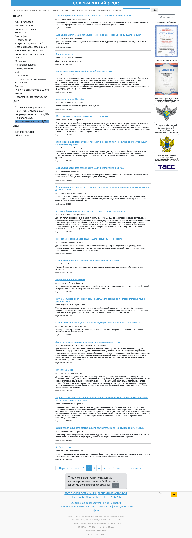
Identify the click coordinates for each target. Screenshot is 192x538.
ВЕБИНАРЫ (104, 10)
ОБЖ (17, 71)
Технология (21, 82)
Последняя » (134, 468)
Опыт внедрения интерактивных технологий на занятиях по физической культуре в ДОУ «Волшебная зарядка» (101, 143)
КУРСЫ (117, 10)
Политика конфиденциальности (114, 506)
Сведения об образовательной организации (96, 503)
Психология (22, 75)
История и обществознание (31, 46)
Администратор (24, 22)
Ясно (115, 485)
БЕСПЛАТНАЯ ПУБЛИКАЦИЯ (80, 493)
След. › (119, 468)
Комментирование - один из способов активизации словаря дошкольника (93, 15)
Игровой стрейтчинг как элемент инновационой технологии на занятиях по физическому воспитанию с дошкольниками (101, 398)
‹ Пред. (75, 468)
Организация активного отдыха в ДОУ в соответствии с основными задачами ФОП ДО (99, 427)
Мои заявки (166, 17)
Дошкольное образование (30, 107)
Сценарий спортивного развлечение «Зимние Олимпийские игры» (90, 167)
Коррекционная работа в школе (29, 55)
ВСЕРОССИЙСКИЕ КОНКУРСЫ (78, 10)
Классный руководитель (29, 50)
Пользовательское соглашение (77, 506)
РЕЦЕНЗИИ (106, 497)
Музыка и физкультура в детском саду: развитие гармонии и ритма (90, 211)
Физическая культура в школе (32, 89)
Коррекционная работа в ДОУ (32, 114)
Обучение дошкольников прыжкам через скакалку (81, 116)
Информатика (23, 39)
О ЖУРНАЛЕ (21, 10)
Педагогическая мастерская (31, 96)
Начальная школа (25, 64)
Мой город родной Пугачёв (69, 99)
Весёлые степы (63, 447)
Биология (20, 32)
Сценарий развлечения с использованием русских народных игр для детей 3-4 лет (98, 34)
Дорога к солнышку (65, 54)
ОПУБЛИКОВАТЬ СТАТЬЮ (44, 10)
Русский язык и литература (30, 79)
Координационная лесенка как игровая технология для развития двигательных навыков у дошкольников (102, 188)
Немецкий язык (24, 68)
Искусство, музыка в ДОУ (29, 110)
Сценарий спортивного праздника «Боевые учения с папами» (87, 260)
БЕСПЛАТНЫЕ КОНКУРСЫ (112, 493)
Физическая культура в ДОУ (31, 121)
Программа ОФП (64, 369)
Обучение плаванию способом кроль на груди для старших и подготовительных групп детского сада (100, 300)
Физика (19, 86)
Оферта (96, 510)
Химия (18, 93)
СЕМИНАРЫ (77, 497)
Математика (22, 61)
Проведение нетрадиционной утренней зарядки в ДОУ (83, 71)
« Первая (62, 468)
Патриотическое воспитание (70, 279)
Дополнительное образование (24, 133)
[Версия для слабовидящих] (174, 494)
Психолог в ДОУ (24, 117)
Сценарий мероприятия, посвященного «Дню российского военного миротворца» (97, 322)
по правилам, (105, 477)
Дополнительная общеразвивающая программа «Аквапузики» (88, 341)
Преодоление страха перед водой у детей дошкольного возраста (88, 238)
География (21, 36)
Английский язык (25, 25)
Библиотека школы (26, 29)
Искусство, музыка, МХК (29, 43)
